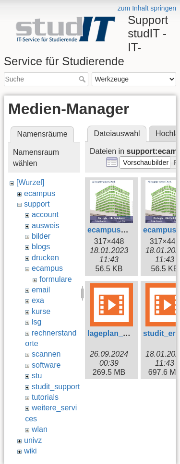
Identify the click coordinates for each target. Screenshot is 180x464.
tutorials (45, 397)
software (46, 365)
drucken (45, 258)
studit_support (56, 387)
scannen (46, 354)
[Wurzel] (30, 182)
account (45, 214)
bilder (41, 236)
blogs (41, 247)
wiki (30, 451)
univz (33, 440)
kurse (41, 311)
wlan (40, 429)
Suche (83, 79)
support (36, 204)
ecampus (39, 193)
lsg (36, 322)
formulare (55, 279)
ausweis (46, 225)
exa (38, 300)
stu (37, 375)
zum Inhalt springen (147, 8)
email (41, 290)
